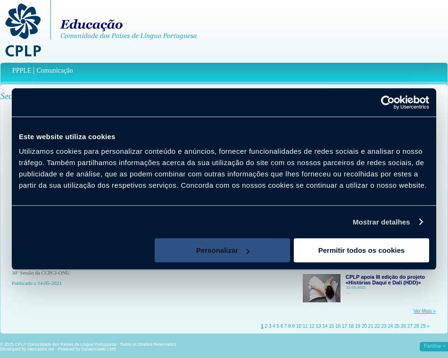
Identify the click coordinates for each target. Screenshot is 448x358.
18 (351, 326)
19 (357, 326)
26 (403, 326)
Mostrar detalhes (381, 222)
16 (337, 326)
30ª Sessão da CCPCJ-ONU (41, 272)
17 (344, 326)
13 (318, 326)
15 (331, 326)
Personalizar (222, 250)
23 (383, 326)
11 (305, 326)
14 (324, 326)
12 (312, 326)
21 (370, 326)
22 (377, 326)
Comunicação (54, 70)
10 (298, 326)
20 (364, 326)
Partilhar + (435, 346)
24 (390, 326)
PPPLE (21, 70)
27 (410, 326)
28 (416, 326)
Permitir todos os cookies (361, 250)
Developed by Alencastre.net (27, 349)
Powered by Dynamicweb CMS (87, 349)
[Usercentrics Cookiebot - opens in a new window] (388, 102)
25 (396, 326)
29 (423, 326)
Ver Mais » (425, 311)
